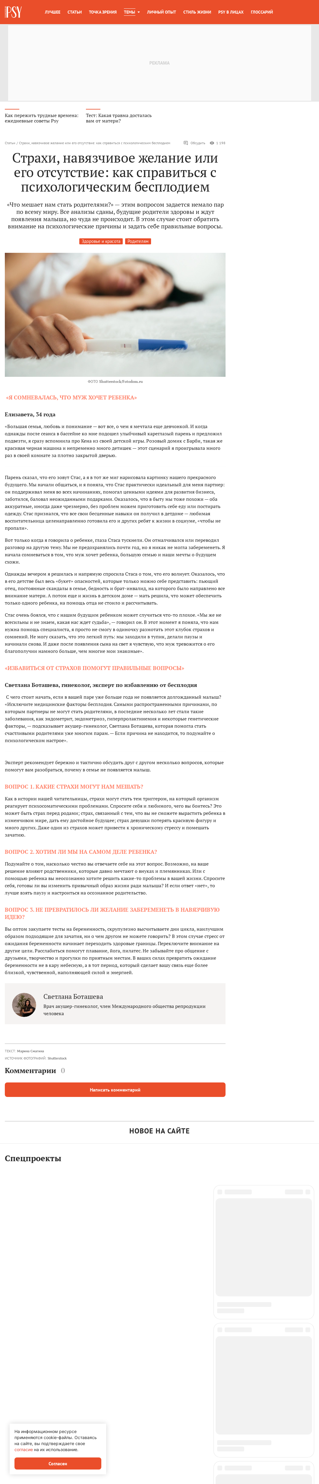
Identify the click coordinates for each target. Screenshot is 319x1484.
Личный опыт (161, 12)
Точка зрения (103, 12)
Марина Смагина (30, 1051)
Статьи (75, 12)
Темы (129, 12)
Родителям (138, 242)
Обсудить (194, 143)
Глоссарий (262, 12)
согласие (23, 1449)
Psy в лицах (231, 12)
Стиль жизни (197, 12)
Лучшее (52, 12)
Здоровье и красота (101, 242)
